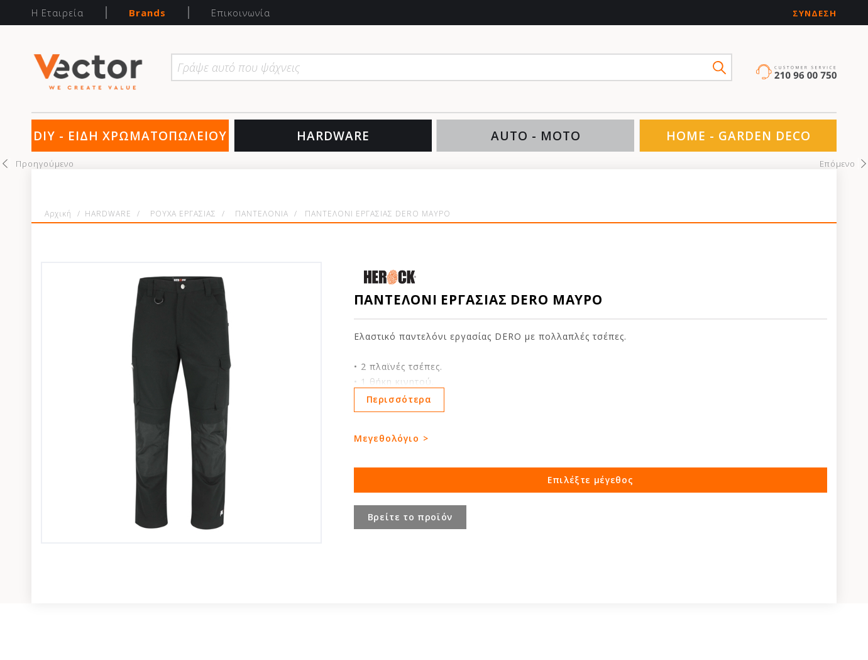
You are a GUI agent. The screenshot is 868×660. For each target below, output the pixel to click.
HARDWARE (333, 136)
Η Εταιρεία (57, 12)
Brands (147, 12)
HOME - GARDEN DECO (738, 136)
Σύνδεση (815, 13)
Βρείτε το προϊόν (410, 517)
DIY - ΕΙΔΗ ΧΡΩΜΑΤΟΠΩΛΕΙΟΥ (130, 136)
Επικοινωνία (240, 12)
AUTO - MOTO (536, 136)
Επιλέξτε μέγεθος (590, 480)
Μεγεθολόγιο (386, 438)
